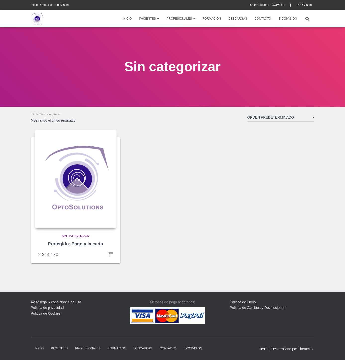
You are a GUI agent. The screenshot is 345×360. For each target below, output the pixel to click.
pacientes (149, 18)
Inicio (34, 5)
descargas (237, 18)
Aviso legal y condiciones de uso (56, 302)
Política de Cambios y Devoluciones (257, 308)
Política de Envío (243, 302)
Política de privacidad (47, 308)
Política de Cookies (46, 313)
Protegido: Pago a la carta (75, 243)
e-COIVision (304, 5)
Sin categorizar (75, 236)
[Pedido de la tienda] (280, 118)
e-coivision (62, 5)
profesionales (181, 18)
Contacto (46, 5)
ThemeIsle (306, 349)
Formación (212, 18)
